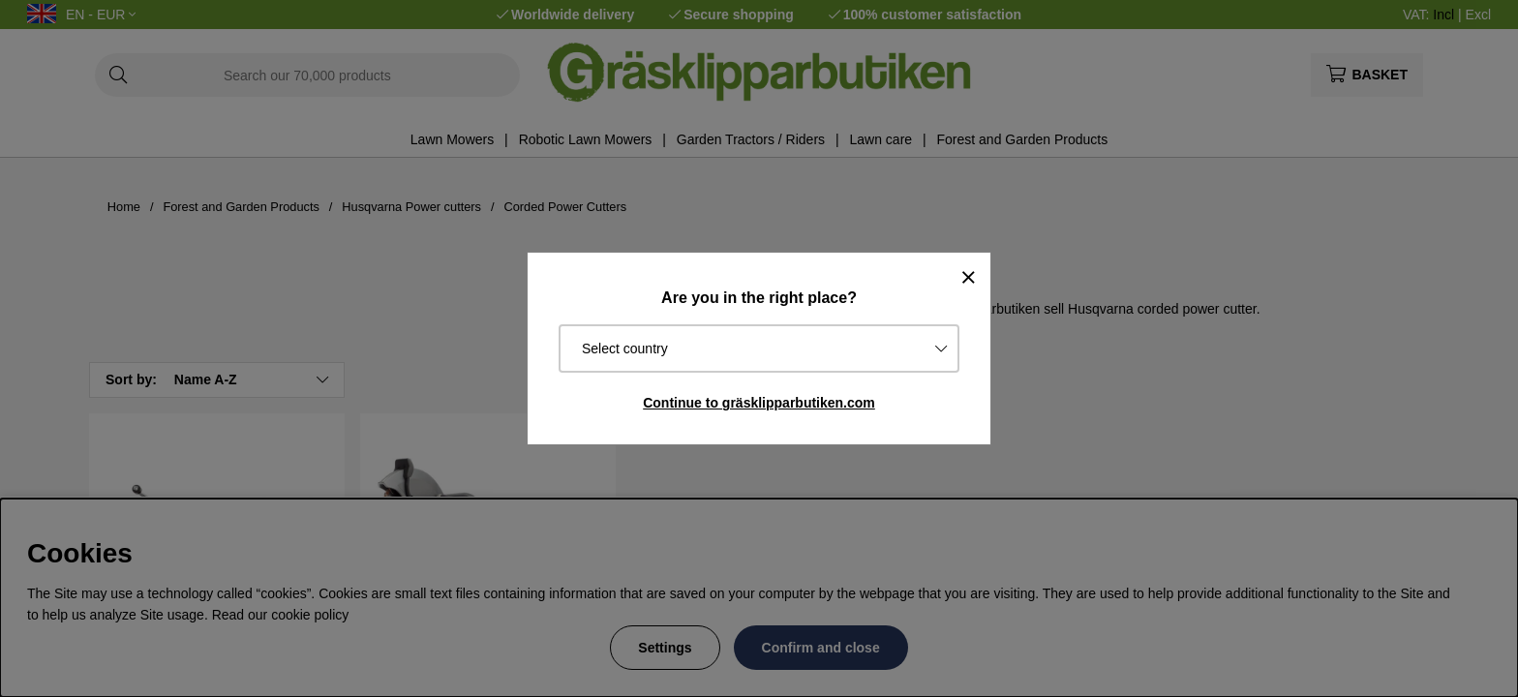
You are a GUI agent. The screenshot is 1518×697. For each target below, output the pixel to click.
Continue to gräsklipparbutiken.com (759, 402)
